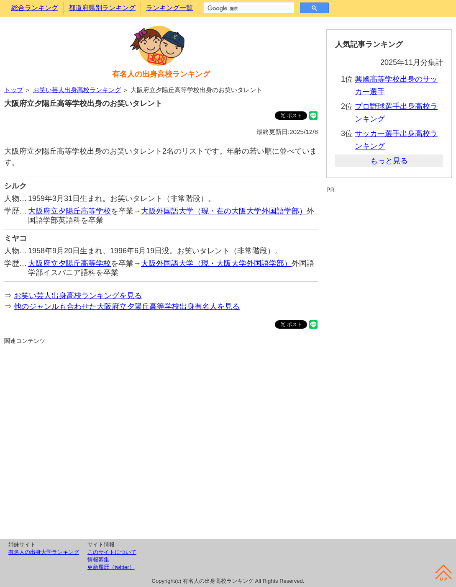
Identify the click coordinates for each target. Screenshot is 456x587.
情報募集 (98, 559)
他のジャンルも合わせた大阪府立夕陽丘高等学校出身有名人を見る (127, 306)
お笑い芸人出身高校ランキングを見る (78, 295)
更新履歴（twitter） (111, 567)
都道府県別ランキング (102, 7)
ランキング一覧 (169, 7)
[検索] (248, 8)
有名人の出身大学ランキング (43, 552)
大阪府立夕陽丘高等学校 (69, 211)
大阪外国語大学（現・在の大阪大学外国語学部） (224, 211)
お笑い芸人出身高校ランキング (77, 89)
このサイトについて (111, 552)
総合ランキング (34, 7)
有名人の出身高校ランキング (161, 74)
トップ (13, 89)
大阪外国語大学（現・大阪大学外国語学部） (216, 263)
